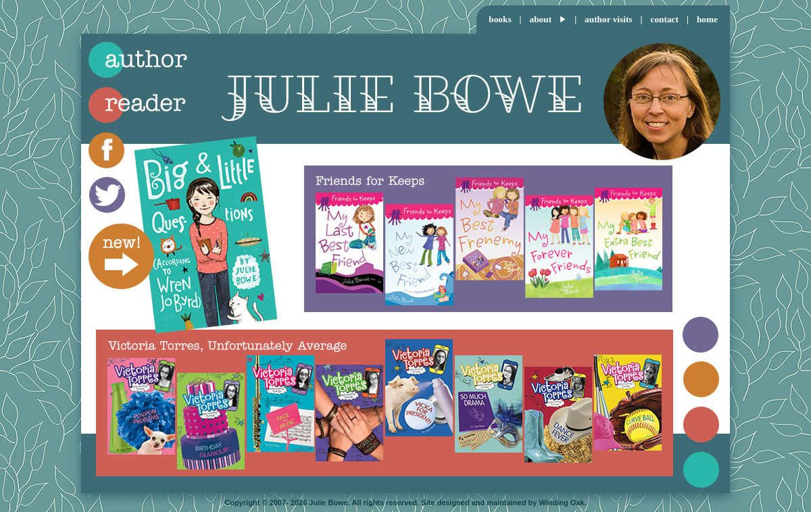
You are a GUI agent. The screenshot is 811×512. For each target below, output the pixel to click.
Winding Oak (561, 502)
